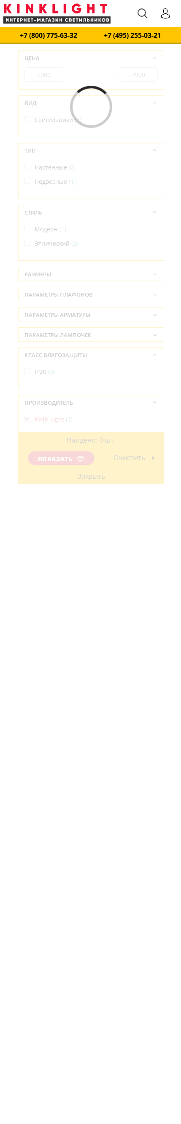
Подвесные (55, 182)
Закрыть (91, 476)
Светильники (58, 120)
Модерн (50, 229)
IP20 (45, 372)
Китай (48, 467)
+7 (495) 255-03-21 (132, 35)
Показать (61, 459)
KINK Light (54, 419)
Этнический (56, 243)
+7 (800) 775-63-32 (48, 35)
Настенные (55, 167)
